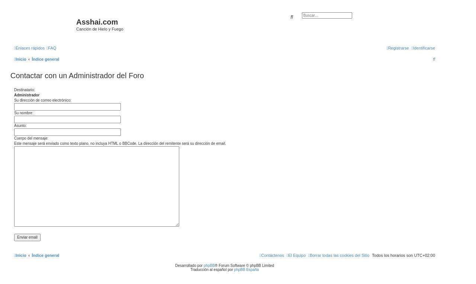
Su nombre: (23, 113)
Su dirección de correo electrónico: (42, 100)
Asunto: (20, 126)
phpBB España (246, 270)
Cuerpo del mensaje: (31, 138)
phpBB (209, 266)
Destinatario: (24, 90)
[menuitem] (51, 48)
